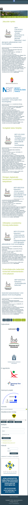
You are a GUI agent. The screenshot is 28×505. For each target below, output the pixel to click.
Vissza (3, 421)
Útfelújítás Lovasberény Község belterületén (12, 224)
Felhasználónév (5, 427)
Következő (18, 421)
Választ (10, 421)
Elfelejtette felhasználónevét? (9, 442)
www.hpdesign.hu (16, 503)
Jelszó (3, 431)
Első (4, 320)
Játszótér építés (9, 22)
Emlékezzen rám (5, 434)
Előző (8, 320)
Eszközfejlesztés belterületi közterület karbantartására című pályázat (13, 271)
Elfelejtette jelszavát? (7, 440)
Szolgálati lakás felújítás (12, 128)
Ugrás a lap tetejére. (14, 496)
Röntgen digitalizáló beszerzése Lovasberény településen (12, 179)
